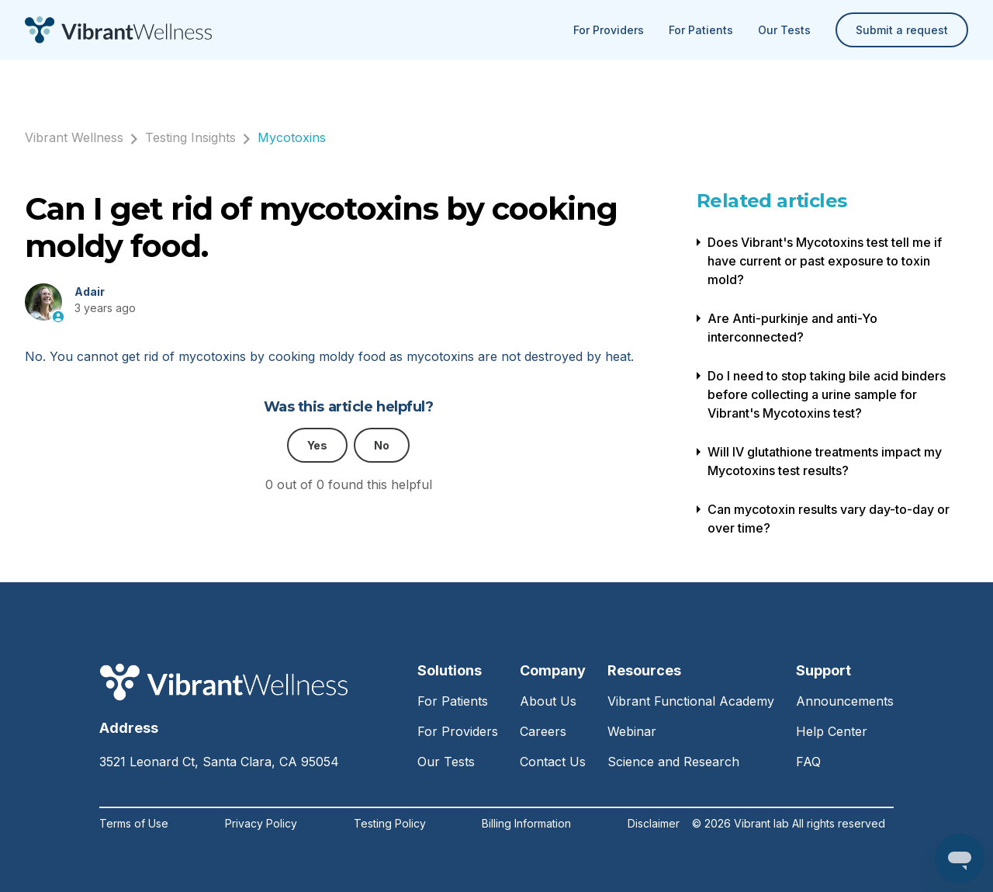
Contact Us (553, 761)
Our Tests (784, 29)
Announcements (845, 701)
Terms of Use (133, 823)
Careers (543, 731)
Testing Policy (390, 823)
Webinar (631, 731)
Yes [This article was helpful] (317, 445)
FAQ (808, 761)
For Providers (608, 29)
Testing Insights (190, 137)
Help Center (831, 731)
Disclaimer (654, 823)
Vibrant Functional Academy (690, 701)
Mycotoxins (292, 137)
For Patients (701, 29)
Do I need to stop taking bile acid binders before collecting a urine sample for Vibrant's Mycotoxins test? (827, 394)
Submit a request (902, 29)
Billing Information (526, 823)
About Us (548, 701)
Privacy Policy (261, 823)
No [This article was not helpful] (381, 445)
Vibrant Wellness (74, 137)
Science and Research (673, 761)
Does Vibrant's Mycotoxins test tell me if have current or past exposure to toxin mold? (825, 260)
